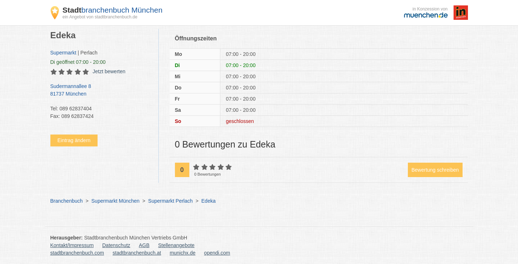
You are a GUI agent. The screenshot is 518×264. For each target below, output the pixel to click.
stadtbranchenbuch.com (77, 253)
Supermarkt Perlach (170, 201)
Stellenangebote (176, 245)
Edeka (208, 201)
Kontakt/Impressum (72, 245)
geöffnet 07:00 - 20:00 (78, 62)
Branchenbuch (66, 201)
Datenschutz (116, 245)
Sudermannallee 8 (100, 90)
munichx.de (182, 253)
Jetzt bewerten (109, 71)
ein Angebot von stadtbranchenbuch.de (100, 16)
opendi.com (217, 253)
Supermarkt (63, 53)
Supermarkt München (115, 201)
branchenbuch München (113, 10)
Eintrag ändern (74, 140)
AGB (144, 245)
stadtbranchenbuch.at (137, 253)
